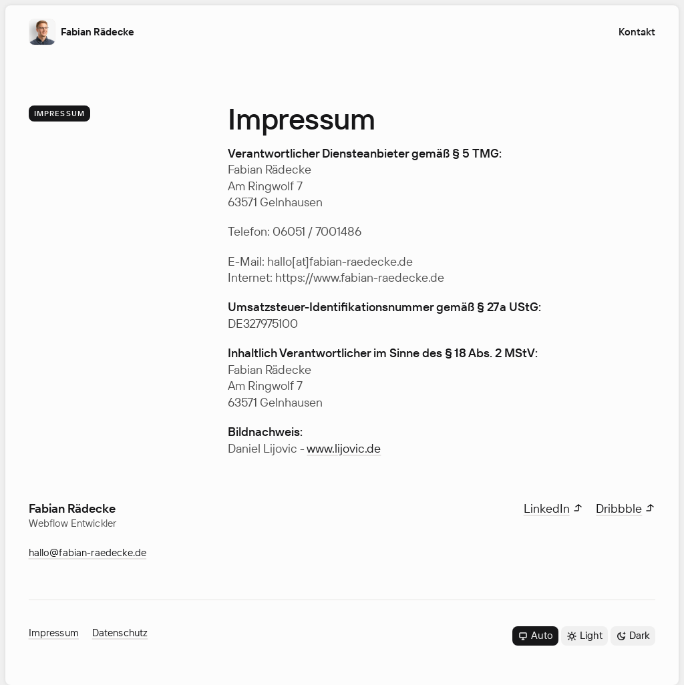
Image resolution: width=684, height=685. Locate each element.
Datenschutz (120, 632)
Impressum (54, 632)
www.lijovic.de (344, 448)
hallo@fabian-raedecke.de (88, 552)
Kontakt (637, 31)
